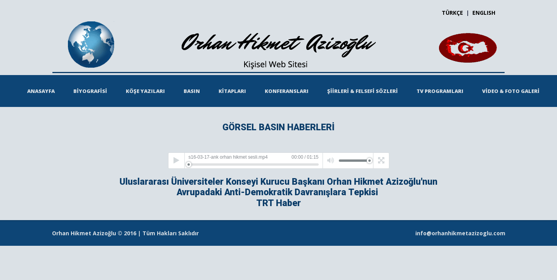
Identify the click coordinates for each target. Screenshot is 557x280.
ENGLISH (483, 12)
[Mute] (331, 160)
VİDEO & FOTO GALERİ (511, 91)
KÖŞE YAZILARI (145, 91)
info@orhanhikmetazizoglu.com (460, 233)
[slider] (254, 164)
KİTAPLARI (232, 91)
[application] (278, 160)
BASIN (192, 91)
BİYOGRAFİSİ (90, 91)
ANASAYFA (41, 91)
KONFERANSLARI (287, 91)
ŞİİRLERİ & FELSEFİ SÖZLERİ (362, 91)
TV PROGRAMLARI (439, 91)
